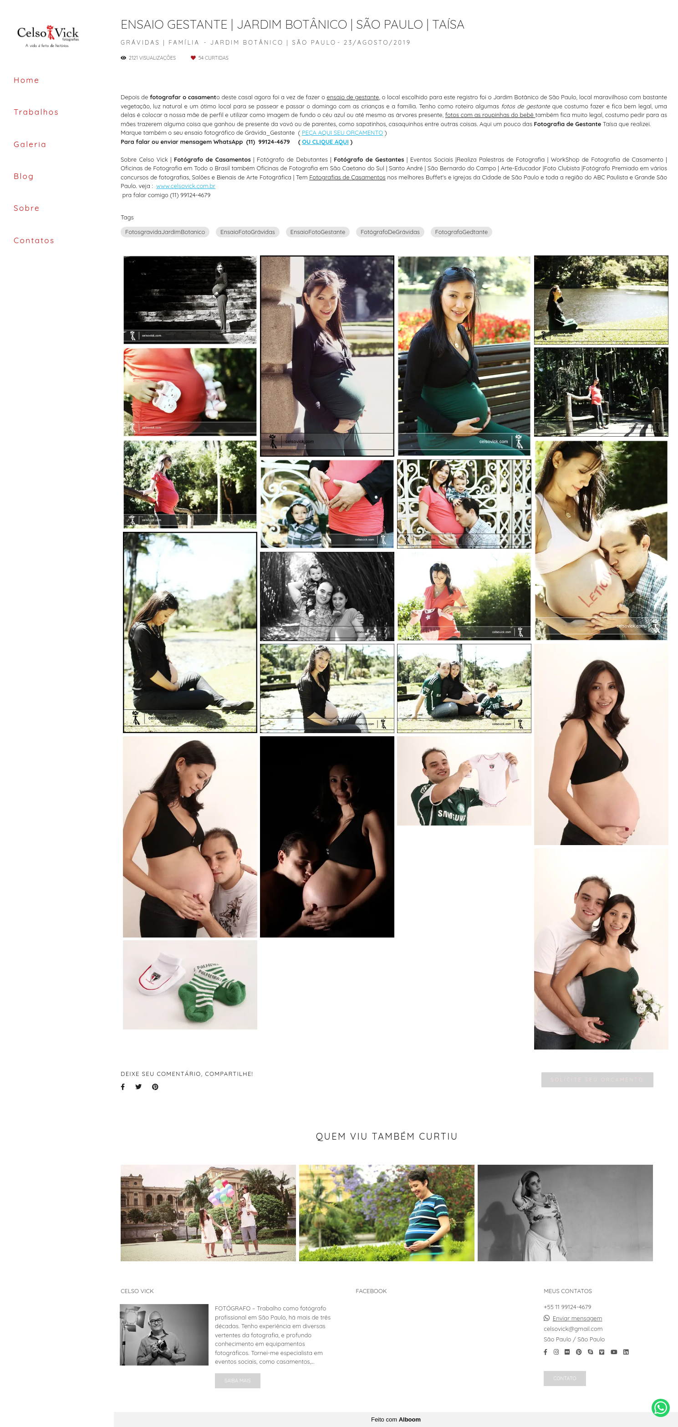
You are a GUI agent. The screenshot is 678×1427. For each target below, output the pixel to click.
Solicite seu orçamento (597, 1079)
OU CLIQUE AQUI (325, 142)
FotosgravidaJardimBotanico (165, 231)
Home (27, 80)
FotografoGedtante (461, 231)
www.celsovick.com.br (185, 186)
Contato (564, 1378)
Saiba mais (237, 1380)
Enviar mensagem (577, 1318)
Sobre (27, 208)
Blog (24, 176)
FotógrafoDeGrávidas (390, 231)
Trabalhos (36, 112)
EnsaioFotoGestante (318, 231)
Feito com (396, 1419)
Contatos (34, 240)
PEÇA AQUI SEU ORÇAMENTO (342, 133)
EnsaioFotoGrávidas (247, 231)
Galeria (30, 144)
